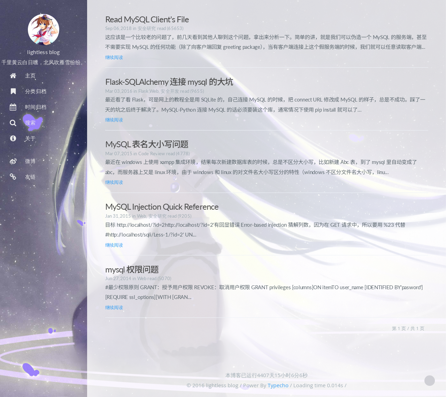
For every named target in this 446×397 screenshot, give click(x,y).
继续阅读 (114, 57)
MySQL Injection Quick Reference (161, 206)
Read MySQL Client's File (147, 19)
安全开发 (170, 91)
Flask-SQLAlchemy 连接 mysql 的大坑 (169, 81)
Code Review (151, 153)
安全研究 (147, 28)
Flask (143, 91)
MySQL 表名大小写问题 (147, 144)
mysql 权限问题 (132, 269)
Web (154, 91)
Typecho (278, 385)
